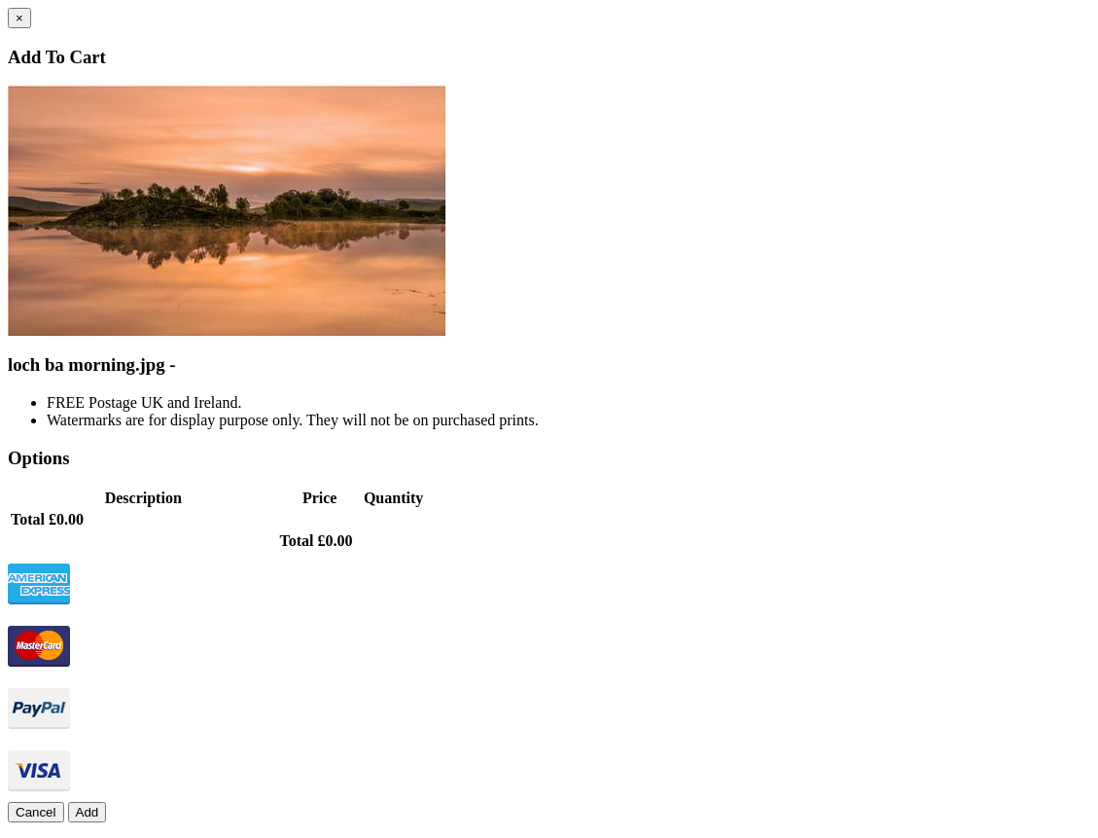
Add (87, 812)
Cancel (36, 812)
